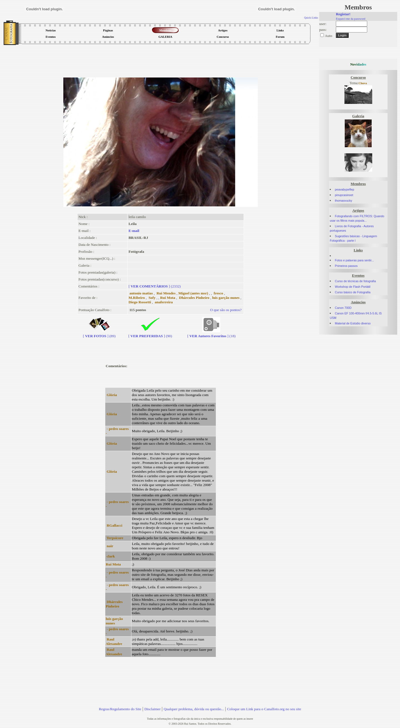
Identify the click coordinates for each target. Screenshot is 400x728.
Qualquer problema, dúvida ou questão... (194, 709)
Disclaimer (152, 709)
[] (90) (150, 333)
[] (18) (211, 333)
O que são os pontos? (225, 310)
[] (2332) (155, 286)
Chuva (363, 83)
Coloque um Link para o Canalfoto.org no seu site (264, 709)
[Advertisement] (160, 59)
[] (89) (99, 333)
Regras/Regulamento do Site (120, 709)
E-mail (134, 231)
